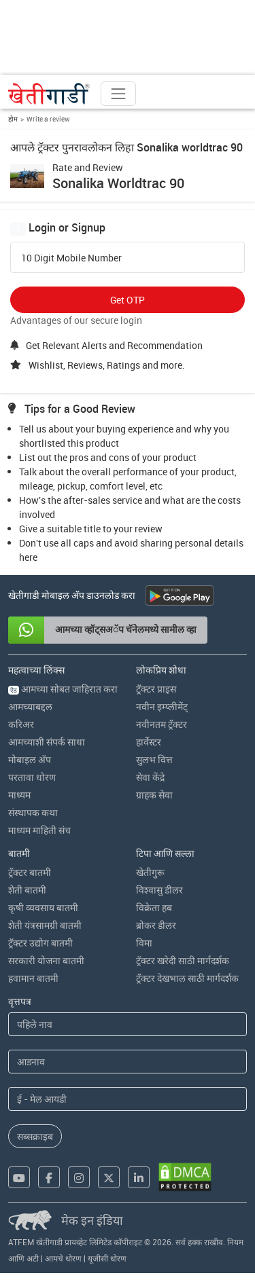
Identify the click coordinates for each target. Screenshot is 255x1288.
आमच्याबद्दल (30, 706)
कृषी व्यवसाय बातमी (43, 907)
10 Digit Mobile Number (71, 258)
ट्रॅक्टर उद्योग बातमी (40, 942)
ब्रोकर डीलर (156, 925)
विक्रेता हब (154, 907)
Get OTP (127, 299)
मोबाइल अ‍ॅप (29, 759)
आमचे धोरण (63, 1258)
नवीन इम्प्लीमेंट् (162, 706)
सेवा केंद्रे (150, 777)
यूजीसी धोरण (107, 1258)
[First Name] (127, 1024)
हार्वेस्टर (148, 741)
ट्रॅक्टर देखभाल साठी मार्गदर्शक (187, 978)
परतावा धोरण (32, 777)
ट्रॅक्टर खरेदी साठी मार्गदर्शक (182, 960)
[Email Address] (127, 1099)
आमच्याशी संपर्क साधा (46, 741)
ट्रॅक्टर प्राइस (156, 688)
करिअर (21, 724)
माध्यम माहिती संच (39, 830)
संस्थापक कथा (33, 812)
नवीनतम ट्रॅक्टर (161, 724)
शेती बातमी (27, 889)
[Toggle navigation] (118, 93)
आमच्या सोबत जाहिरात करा (63, 688)
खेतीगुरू (150, 872)
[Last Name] (127, 1061)
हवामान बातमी (33, 978)
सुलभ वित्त (154, 759)
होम (13, 119)
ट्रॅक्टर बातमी (29, 872)
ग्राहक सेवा (154, 794)
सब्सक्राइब (35, 1136)
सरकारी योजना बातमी (46, 960)
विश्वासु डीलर (159, 889)
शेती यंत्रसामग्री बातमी (45, 925)
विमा (144, 942)
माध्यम (19, 794)
